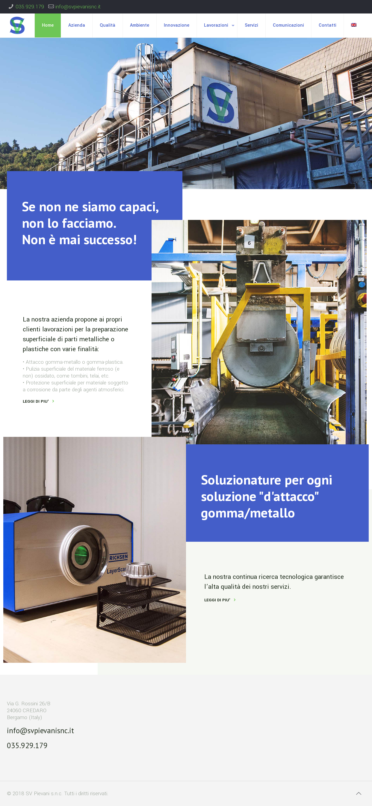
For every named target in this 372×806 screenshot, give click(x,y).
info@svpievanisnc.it (78, 6)
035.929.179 (30, 6)
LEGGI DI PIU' (36, 401)
